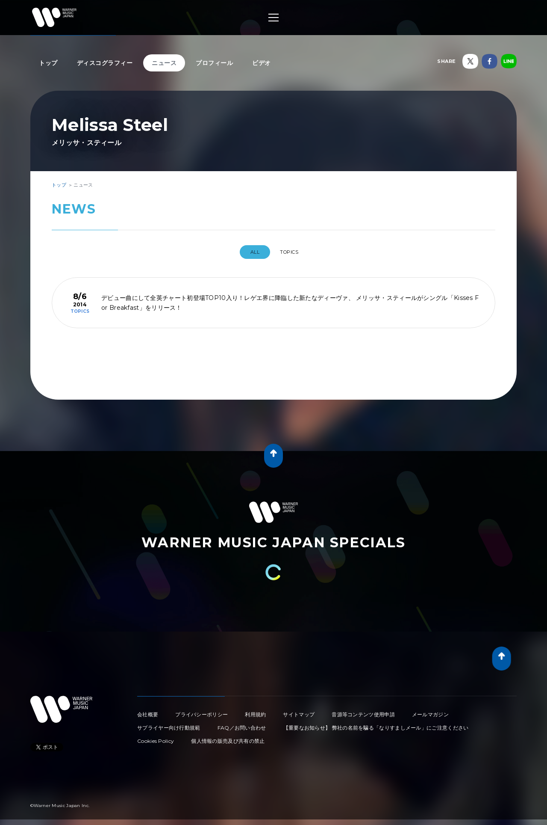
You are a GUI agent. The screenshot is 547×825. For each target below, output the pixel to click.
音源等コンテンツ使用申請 (363, 711)
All (250, 252)
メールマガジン (430, 711)
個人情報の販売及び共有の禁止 (228, 737)
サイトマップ (299, 711)
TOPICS (292, 252)
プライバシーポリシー (201, 711)
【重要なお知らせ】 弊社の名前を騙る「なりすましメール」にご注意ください (376, 724)
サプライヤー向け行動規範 (168, 724)
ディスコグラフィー (105, 63)
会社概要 (147, 711)
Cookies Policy (155, 737)
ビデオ (261, 63)
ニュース (164, 63)
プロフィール (214, 63)
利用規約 (255, 711)
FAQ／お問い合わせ (242, 724)
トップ (48, 63)
